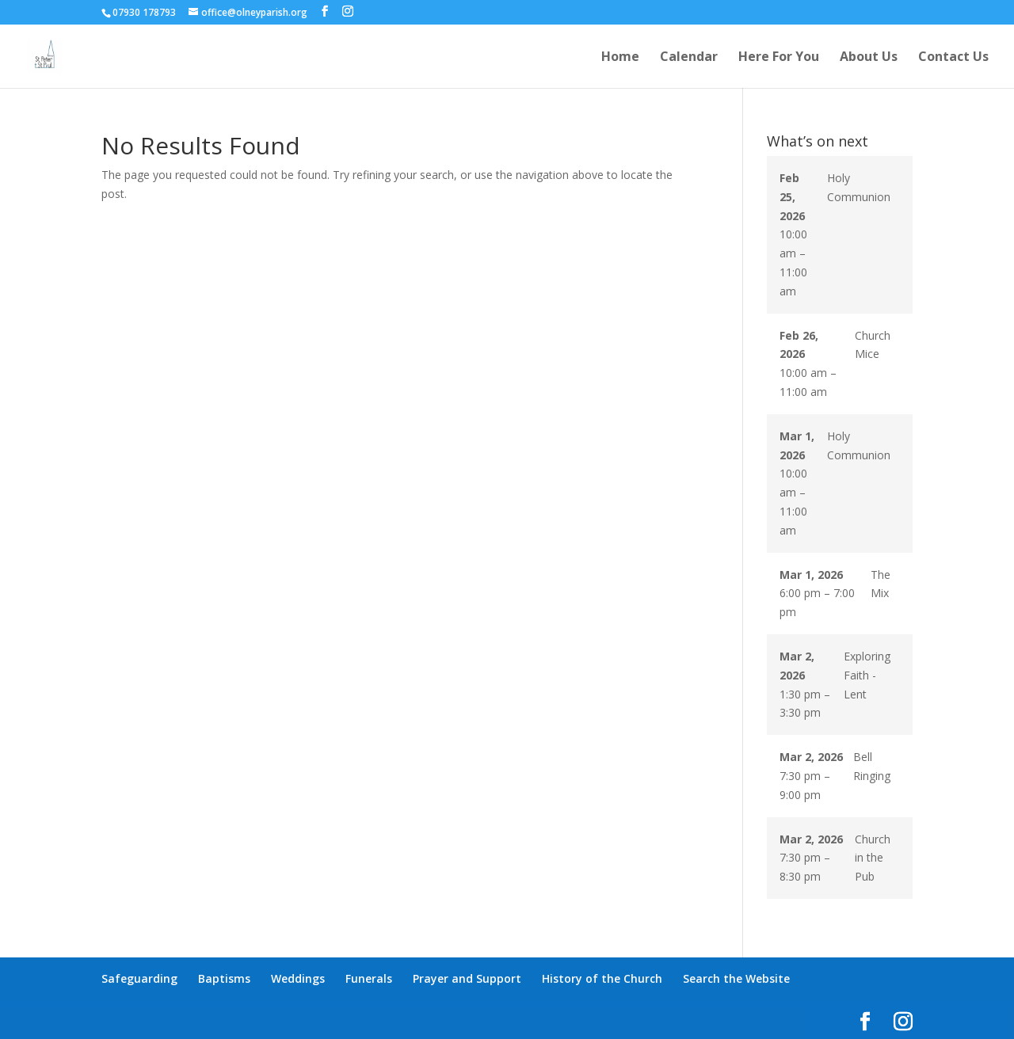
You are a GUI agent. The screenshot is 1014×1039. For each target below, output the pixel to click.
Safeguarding (139, 978)
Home (620, 58)
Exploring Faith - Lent (867, 675)
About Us (869, 58)
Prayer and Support (467, 978)
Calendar (689, 58)
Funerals (368, 978)
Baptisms (224, 978)
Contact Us (953, 58)
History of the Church (602, 978)
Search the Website (736, 978)
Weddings (298, 978)
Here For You (778, 58)
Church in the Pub (872, 858)
